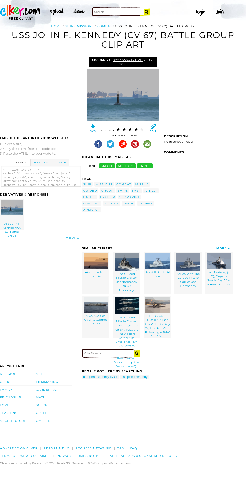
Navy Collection (128, 59)
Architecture (13, 421)
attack (151, 190)
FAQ (133, 448)
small (107, 166)
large (145, 166)
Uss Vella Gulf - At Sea (157, 265)
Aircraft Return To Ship (96, 265)
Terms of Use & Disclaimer (25, 455)
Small (21, 162)
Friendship (10, 397)
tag (120, 448)
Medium (41, 162)
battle (89, 197)
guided (90, 190)
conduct (91, 203)
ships (123, 190)
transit (111, 203)
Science (43, 405)
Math (41, 397)
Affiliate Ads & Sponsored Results (143, 455)
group (107, 190)
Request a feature (93, 448)
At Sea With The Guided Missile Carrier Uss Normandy (188, 270)
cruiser (107, 197)
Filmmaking (47, 381)
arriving (91, 210)
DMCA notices (90, 455)
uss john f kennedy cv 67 (100, 377)
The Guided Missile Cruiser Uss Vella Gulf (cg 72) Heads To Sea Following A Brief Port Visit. (157, 317)
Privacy (64, 455)
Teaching (9, 413)
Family (6, 389)
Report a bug (57, 448)
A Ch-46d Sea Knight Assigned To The (96, 311)
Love (4, 405)
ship (69, 26)
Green (42, 413)
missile (142, 184)
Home (56, 26)
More (71, 238)
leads (128, 203)
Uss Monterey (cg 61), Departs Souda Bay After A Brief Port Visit (219, 269)
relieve (145, 203)
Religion (8, 373)
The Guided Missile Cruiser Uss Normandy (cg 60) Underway (127, 272)
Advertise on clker (19, 448)
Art (39, 373)
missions (85, 26)
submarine (129, 197)
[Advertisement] (41, 94)
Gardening (46, 389)
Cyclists (44, 421)
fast (136, 190)
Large (60, 162)
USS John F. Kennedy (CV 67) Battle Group (12, 215)
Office (6, 381)
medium (126, 166)
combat (104, 26)
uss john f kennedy (135, 377)
